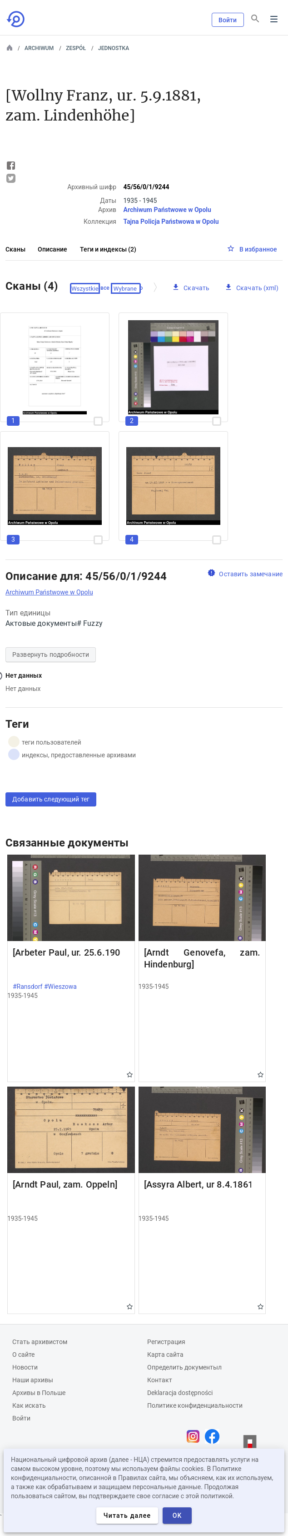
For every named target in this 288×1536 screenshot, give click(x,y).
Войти (227, 20)
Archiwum (39, 48)
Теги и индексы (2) (108, 249)
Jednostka (113, 48)
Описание (52, 249)
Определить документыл (184, 1367)
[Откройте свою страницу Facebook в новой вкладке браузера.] (214, 1436)
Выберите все (91, 288)
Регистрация (166, 1341)
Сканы (15, 249)
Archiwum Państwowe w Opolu (167, 209)
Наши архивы (32, 1380)
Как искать (29, 1405)
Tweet (10, 178)
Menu (274, 19)
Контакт (159, 1380)
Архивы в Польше (38, 1392)
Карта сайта (165, 1354)
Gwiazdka (130, 1074)
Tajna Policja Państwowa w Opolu (170, 221)
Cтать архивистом (39, 1341)
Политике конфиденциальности (195, 1405)
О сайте (23, 1354)
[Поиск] (255, 19)
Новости (25, 1367)
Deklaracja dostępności (180, 1392)
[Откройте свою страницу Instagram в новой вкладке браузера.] (195, 1436)
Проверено (128, 288)
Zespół (76, 48)
